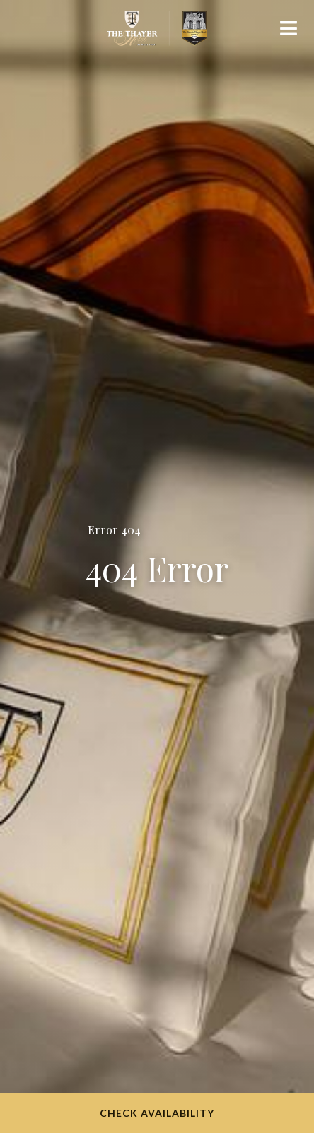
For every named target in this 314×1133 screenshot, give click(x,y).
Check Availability (157, 1113)
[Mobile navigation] (288, 31)
